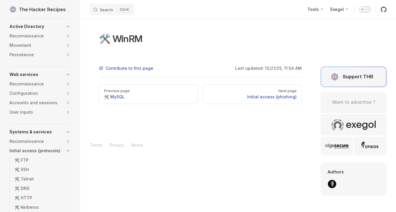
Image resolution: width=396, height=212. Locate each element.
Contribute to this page (126, 68)
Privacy (117, 145)
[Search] (112, 9)
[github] (383, 9)
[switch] (365, 9)
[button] (40, 26)
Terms (96, 145)
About (137, 145)
